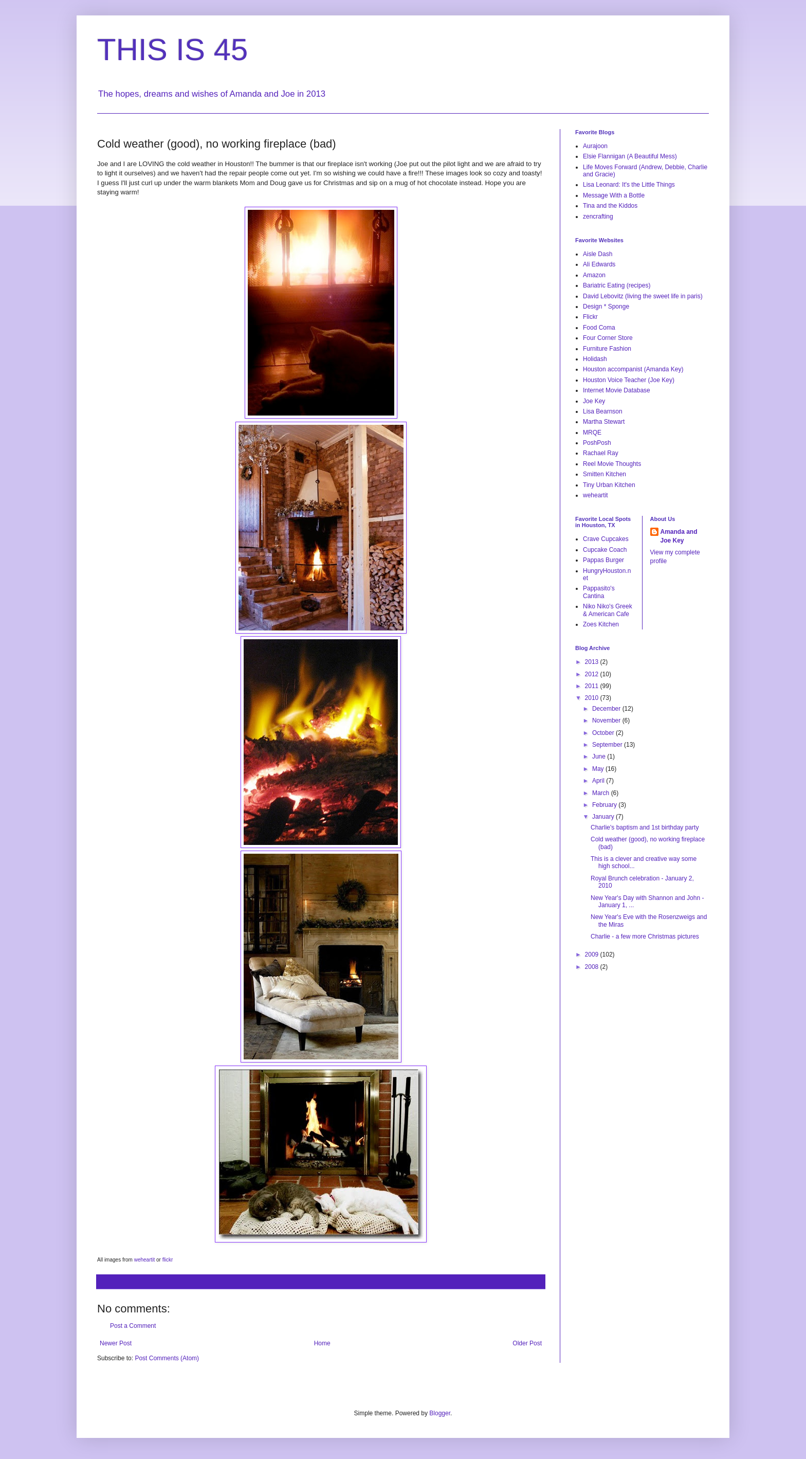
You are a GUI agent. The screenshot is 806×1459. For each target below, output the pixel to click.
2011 (592, 686)
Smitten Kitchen (604, 474)
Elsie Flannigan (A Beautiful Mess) (630, 156)
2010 (592, 697)
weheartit (595, 495)
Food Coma (599, 327)
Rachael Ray (600, 453)
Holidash (595, 359)
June (599, 756)
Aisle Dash (597, 254)
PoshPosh (597, 442)
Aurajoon (595, 146)
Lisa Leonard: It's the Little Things (629, 184)
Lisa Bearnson (602, 411)
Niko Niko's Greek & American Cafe (607, 610)
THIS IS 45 (172, 49)
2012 (592, 674)
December (607, 708)
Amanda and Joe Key (679, 536)
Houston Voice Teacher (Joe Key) (628, 380)
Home (322, 1343)
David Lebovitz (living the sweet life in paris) (643, 296)
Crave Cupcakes (606, 539)
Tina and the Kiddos (610, 205)
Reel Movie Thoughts (612, 463)
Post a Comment (133, 1325)
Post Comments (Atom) (167, 1358)
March (601, 793)
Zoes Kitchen (601, 624)
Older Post (527, 1343)
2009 (592, 954)
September (608, 744)
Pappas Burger (603, 560)
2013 (592, 661)
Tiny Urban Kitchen (609, 485)
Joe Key (594, 401)
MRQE (592, 432)
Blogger (439, 1413)
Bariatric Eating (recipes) (616, 285)
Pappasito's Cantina (599, 592)
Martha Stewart (604, 421)
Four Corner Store (608, 337)
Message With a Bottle (614, 195)
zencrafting (598, 216)
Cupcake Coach (605, 549)
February (605, 804)
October (604, 732)
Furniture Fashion (607, 348)
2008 (592, 966)
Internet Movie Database (616, 390)
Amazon (594, 275)
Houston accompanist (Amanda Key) (633, 369)
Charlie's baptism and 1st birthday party (645, 827)
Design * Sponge (606, 306)
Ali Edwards (599, 264)
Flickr (590, 316)
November (607, 720)
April (599, 780)
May (599, 768)
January (604, 816)
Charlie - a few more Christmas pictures (645, 936)
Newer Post (116, 1343)
